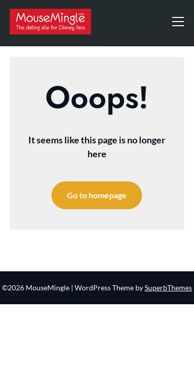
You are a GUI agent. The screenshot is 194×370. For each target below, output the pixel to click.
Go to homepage (97, 195)
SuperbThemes (168, 287)
